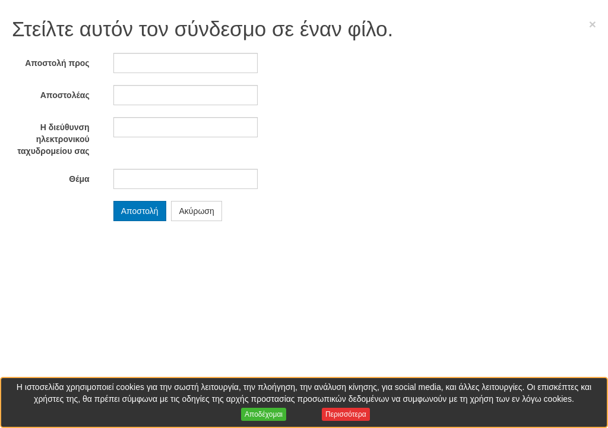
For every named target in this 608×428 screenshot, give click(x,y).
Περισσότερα (345, 414)
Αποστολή (140, 211)
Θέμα (79, 179)
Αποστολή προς (57, 63)
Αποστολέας (65, 95)
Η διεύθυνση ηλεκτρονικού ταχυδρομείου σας (53, 139)
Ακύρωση (196, 211)
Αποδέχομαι (264, 414)
